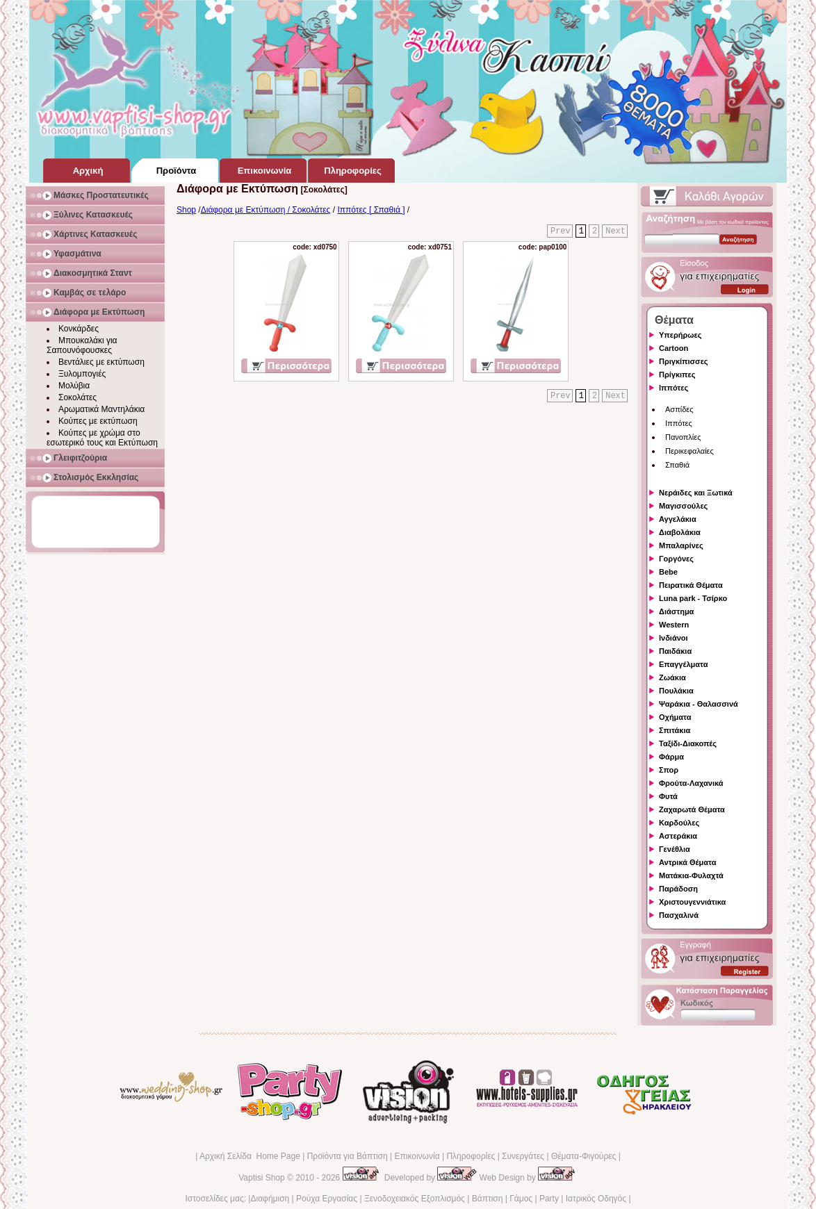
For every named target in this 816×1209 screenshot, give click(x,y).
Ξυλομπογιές (82, 374)
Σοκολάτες (77, 397)
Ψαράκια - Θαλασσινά (698, 704)
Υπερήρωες (680, 335)
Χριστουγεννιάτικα (692, 902)
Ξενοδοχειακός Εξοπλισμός (414, 1198)
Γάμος (520, 1198)
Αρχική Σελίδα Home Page (249, 1156)
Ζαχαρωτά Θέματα (692, 809)
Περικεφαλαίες (689, 451)
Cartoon (673, 348)
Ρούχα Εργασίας (326, 1198)
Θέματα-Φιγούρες (583, 1156)
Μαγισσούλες (683, 506)
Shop (186, 210)
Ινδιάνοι (673, 638)
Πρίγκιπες (677, 374)
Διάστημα (676, 611)
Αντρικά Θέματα (687, 862)
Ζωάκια (672, 677)
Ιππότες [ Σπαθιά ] (371, 210)
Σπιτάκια (674, 730)
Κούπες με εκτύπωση (98, 421)
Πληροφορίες (470, 1156)
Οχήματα (675, 717)
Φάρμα (671, 756)
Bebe (668, 572)
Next (615, 231)
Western (674, 624)
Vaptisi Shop (261, 1178)
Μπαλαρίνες (681, 545)
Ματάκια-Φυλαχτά (691, 875)
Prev (560, 231)
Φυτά (668, 796)
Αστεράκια (678, 836)
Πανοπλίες (683, 437)
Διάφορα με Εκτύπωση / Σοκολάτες (266, 210)
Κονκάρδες (78, 329)
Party (549, 1198)
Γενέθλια (674, 849)
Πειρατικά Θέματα (691, 585)
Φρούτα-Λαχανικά (691, 783)
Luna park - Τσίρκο (693, 598)
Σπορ (668, 770)
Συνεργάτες (523, 1156)
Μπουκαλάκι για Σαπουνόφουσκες (82, 345)
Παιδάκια (675, 651)
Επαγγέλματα (683, 664)
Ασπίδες (679, 409)
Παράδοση (678, 889)
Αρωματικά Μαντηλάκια (101, 409)
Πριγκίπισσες (683, 361)
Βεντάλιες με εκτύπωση (101, 362)
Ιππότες (673, 388)
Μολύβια (74, 385)
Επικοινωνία (416, 1156)
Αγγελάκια (677, 519)
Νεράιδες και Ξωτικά (696, 492)
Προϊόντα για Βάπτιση (347, 1156)
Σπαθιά (677, 465)
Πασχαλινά (679, 915)
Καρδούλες (679, 823)
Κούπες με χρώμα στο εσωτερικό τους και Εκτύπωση (102, 437)
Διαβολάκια (680, 532)
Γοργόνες (676, 558)
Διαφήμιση (269, 1198)
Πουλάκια (676, 690)
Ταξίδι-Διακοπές (688, 743)
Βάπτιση (487, 1198)
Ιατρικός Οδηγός (596, 1198)
